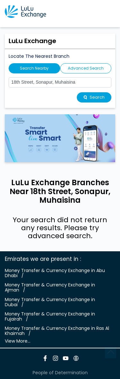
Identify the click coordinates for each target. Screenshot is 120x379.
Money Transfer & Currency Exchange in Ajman (50, 287)
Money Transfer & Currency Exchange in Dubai (50, 302)
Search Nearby (34, 68)
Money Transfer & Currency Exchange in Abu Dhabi (55, 273)
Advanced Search (86, 68)
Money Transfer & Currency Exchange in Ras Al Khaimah (57, 331)
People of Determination (60, 372)
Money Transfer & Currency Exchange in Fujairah (50, 316)
